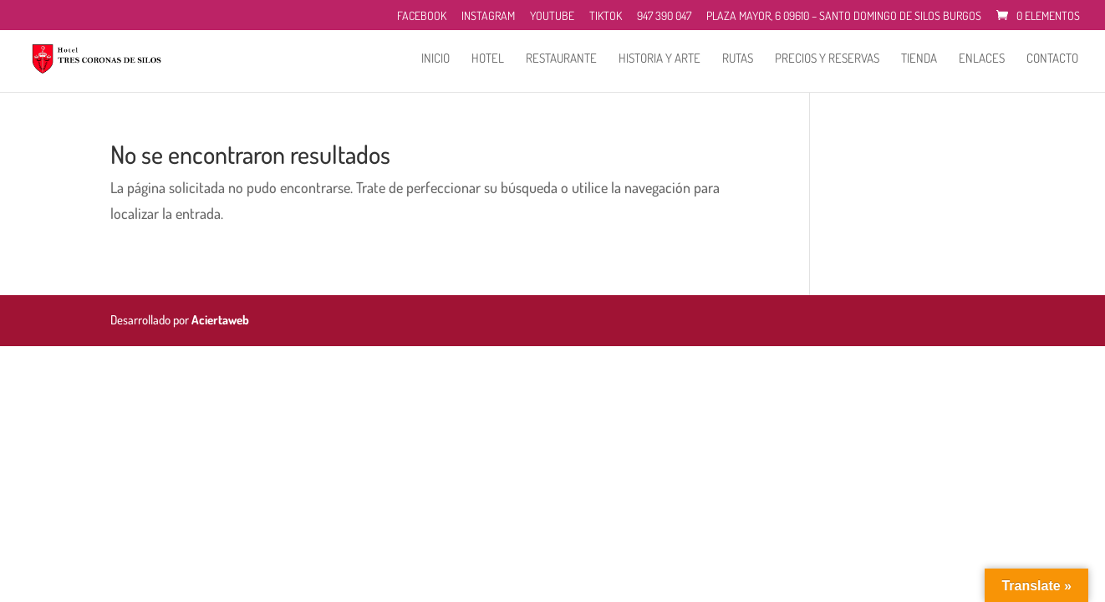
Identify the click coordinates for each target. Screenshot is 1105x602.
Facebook (421, 16)
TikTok (605, 16)
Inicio (435, 59)
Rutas (737, 59)
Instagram (488, 16)
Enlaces (982, 59)
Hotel (487, 59)
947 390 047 (664, 16)
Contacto (1052, 59)
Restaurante (561, 59)
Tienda (919, 59)
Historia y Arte (659, 59)
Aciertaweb (220, 320)
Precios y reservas (827, 59)
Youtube (552, 16)
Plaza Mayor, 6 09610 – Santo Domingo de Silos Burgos (843, 16)
